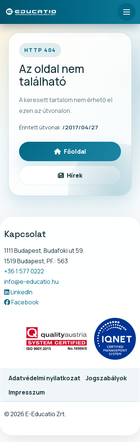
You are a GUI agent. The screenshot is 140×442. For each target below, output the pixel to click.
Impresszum (27, 392)
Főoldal (70, 151)
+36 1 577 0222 (24, 271)
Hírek (70, 175)
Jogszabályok (106, 378)
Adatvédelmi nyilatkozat (44, 378)
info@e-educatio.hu (31, 281)
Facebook (21, 302)
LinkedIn (18, 292)
